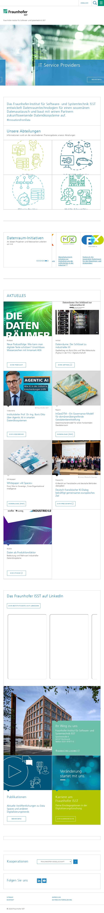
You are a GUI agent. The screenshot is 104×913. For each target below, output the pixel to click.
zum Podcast (16, 365)
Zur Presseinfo (64, 504)
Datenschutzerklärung (62, 900)
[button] (8, 79)
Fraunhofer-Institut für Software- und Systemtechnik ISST (24, 20)
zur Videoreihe (16, 434)
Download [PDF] (65, 434)
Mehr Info (16, 819)
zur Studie (15, 573)
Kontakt (10, 900)
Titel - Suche (95, 3)
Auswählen (75, 861)
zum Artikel (64, 365)
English (84, 3)
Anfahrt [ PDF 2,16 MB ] (67, 751)
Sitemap (10, 897)
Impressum (56, 897)
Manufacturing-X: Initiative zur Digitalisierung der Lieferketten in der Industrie (70, 249)
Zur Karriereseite (65, 819)
